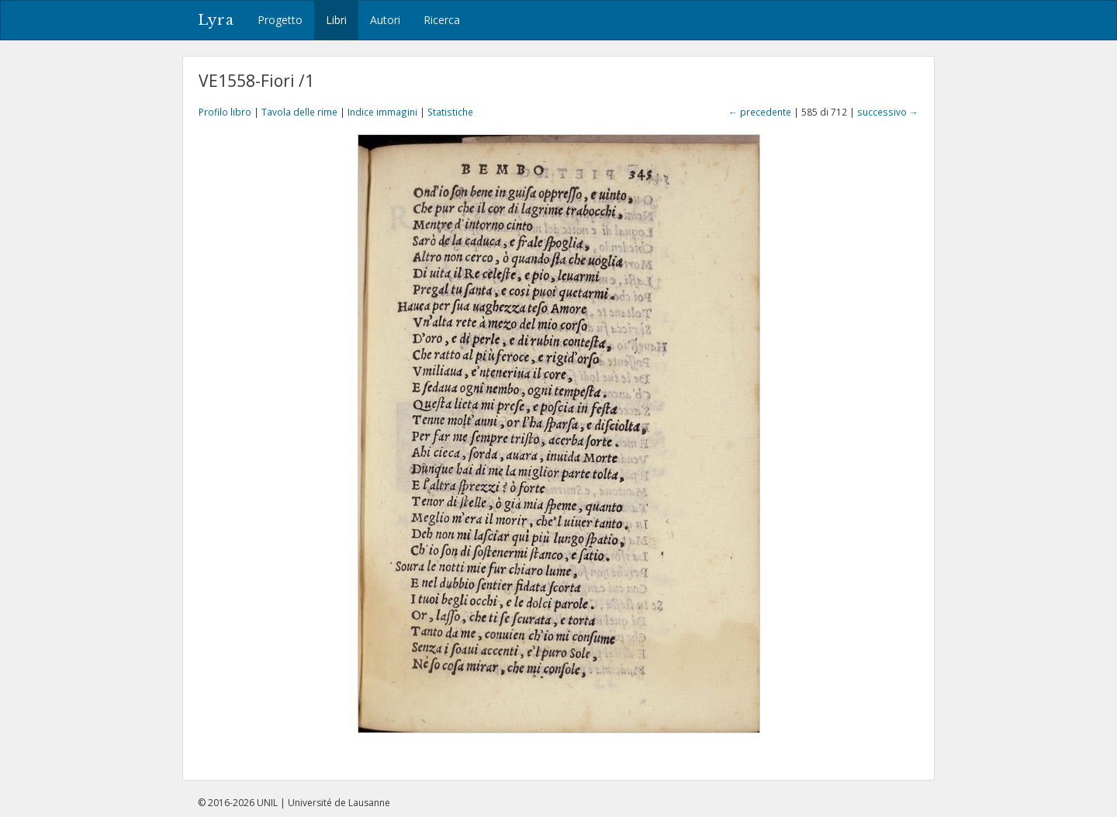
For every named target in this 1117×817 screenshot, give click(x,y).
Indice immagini (382, 112)
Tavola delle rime (299, 112)
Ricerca (442, 19)
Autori (385, 19)
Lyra (216, 20)
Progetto (280, 19)
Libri (336, 19)
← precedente (759, 112)
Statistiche (450, 112)
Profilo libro (225, 112)
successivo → (887, 112)
